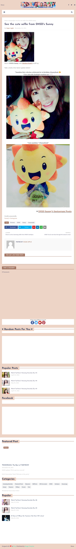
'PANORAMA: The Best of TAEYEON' (15, 465)
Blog (14, 546)
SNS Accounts (43, 484)
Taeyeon (11, 487)
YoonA (23, 487)
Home (6, 20)
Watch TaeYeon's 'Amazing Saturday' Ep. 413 (24, 388)
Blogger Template (29, 546)
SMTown (35, 484)
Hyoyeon (27, 484)
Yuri (29, 487)
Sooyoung (64, 484)
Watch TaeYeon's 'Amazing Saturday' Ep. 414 (24, 373)
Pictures (12, 222)
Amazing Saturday (8, 484)
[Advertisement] (38, 350)
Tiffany (17, 487)
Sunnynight (12, 20)
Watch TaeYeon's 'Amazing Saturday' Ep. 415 (24, 380)
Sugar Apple (10, 28)
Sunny (24, 222)
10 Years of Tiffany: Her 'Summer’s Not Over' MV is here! (27, 516)
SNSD (18, 222)
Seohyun (57, 484)
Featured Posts (19, 484)
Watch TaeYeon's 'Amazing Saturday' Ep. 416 (24, 500)
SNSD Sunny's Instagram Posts (55, 211)
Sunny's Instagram (10, 218)
